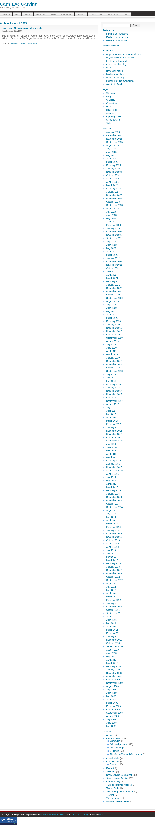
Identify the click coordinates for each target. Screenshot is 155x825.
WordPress (45, 814)
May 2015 (111, 480)
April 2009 (111, 699)
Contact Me (40, 14)
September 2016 (114, 440)
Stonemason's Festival (17, 44)
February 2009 (113, 706)
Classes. (27, 14)
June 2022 (111, 245)
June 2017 (111, 411)
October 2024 (113, 175)
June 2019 (111, 348)
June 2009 (111, 693)
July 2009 (111, 689)
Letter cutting (116, 747)
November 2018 (114, 364)
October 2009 (113, 679)
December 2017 (114, 391)
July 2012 (111, 586)
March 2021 (112, 278)
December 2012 (114, 570)
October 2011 (113, 610)
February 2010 (113, 666)
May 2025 (111, 155)
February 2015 (113, 490)
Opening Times (96, 14)
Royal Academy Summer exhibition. (123, 54)
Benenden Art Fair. (115, 71)
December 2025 (114, 135)
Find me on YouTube (116, 40)
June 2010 (111, 653)
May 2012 (111, 590)
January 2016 (113, 464)
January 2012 (113, 603)
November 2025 (114, 138)
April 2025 (111, 158)
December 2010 (114, 640)
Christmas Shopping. (116, 64)
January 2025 (113, 168)
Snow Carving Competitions (120, 775)
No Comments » (32, 44)
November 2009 (114, 676)
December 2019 (114, 328)
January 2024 (113, 192)
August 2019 (112, 341)
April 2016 (111, 454)
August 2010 (112, 649)
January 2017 (113, 427)
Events (53, 14)
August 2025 (112, 145)
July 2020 (111, 304)
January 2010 (113, 669)
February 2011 (113, 633)
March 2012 (112, 596)
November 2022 (114, 235)
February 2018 (113, 384)
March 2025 (112, 162)
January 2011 (113, 636)
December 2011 (114, 606)
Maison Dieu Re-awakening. (120, 81)
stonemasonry (113, 781)
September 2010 (114, 646)
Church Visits (112, 758)
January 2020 (113, 324)
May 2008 (111, 726)
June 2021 (111, 271)
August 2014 (112, 510)
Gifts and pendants (119, 744)
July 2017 (111, 407)
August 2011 (112, 616)
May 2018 (111, 381)
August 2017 (112, 404)
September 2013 (114, 543)
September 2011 (114, 613)
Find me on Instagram (117, 37)
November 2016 (114, 434)
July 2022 (111, 241)
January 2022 (113, 258)
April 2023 (111, 221)
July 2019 (111, 344)
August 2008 (112, 716)
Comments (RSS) (79, 814)
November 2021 (114, 265)
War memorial (113, 798)
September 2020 (114, 298)
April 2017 (111, 417)
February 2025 (113, 165)
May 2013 (111, 557)
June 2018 (111, 377)
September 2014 (114, 507)
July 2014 (111, 513)
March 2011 (112, 630)
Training (110, 795)
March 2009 (112, 703)
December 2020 (114, 288)
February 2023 (113, 225)
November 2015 (114, 467)
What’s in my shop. (115, 77)
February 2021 (113, 281)
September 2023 (114, 205)
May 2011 (111, 623)
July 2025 (111, 148)
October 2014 (113, 503)
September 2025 (114, 142)
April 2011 (111, 626)
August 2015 (112, 474)
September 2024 (114, 178)
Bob (101, 814)
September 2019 (114, 338)
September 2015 (114, 470)
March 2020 (112, 318)
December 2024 (114, 172)
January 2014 (113, 530)
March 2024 (112, 185)
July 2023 (111, 211)
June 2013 (111, 553)
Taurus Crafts (112, 788)
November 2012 (114, 573)
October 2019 (113, 334)
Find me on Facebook (117, 34)
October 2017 (113, 397)
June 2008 (111, 722)
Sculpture (114, 751)
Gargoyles (115, 741)
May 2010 (111, 656)
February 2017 (113, 424)
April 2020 (111, 314)
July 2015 (111, 477)
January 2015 (113, 494)
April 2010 (111, 659)
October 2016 (113, 437)
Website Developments (117, 801)
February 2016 (113, 460)
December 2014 (114, 497)
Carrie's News (113, 738)
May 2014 (111, 517)
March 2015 (112, 487)
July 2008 (111, 719)
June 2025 (111, 152)
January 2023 (113, 228)
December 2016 (114, 430)
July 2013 (111, 550)
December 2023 (114, 195)
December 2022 (114, 231)
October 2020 (113, 294)
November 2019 (114, 331)
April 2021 (111, 275)
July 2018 (111, 374)
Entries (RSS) (58, 814)
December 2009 (114, 673)
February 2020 (113, 321)
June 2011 (111, 620)
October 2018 (113, 367)
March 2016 (112, 457)
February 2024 (113, 188)
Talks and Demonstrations (119, 785)
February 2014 (113, 527)
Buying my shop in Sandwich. (120, 57)
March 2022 (112, 255)
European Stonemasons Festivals (22, 28)
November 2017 (114, 394)
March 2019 (112, 354)
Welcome (6, 14)
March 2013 (112, 560)
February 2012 (113, 600)
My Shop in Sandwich (117, 61)
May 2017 (111, 414)
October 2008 (113, 709)
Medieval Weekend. (116, 74)
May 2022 (111, 248)
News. (109, 67)
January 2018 (113, 387)
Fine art (110, 768)
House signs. (66, 14)
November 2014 (114, 500)
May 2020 (111, 311)
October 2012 (113, 576)
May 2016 (111, 450)
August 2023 (112, 208)
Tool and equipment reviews (120, 791)
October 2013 (113, 540)
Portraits (114, 764)
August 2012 (112, 583)
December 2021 (114, 261)
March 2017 (112, 421)
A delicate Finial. (114, 84)
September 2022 (114, 238)
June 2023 (111, 215)
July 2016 (111, 444)
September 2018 (114, 371)
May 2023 (111, 218)
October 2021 (113, 268)
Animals (110, 735)
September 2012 (114, 580)
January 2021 (113, 284)
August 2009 (112, 686)
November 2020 (114, 291)
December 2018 (114, 361)
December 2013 (114, 533)
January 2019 (113, 357)
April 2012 (111, 593)
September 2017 (114, 401)
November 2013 (114, 537)
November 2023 (114, 198)
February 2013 (113, 563)
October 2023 (113, 202)
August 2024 (112, 182)
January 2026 (113, 132)
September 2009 (114, 683)
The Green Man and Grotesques (126, 754)
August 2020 (112, 301)
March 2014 (112, 523)
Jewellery (81, 14)
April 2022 (111, 251)
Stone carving (113, 14)
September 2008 (114, 713)
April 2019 (111, 351)
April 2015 (111, 484)
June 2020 (111, 308)
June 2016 (111, 447)
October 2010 (113, 643)
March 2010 (112, 663)
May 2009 (111, 696)
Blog (17, 14)
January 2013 (113, 567)
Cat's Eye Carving (18, 4)
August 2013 (112, 547)
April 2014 (111, 520)
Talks (126, 14)
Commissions (113, 761)
